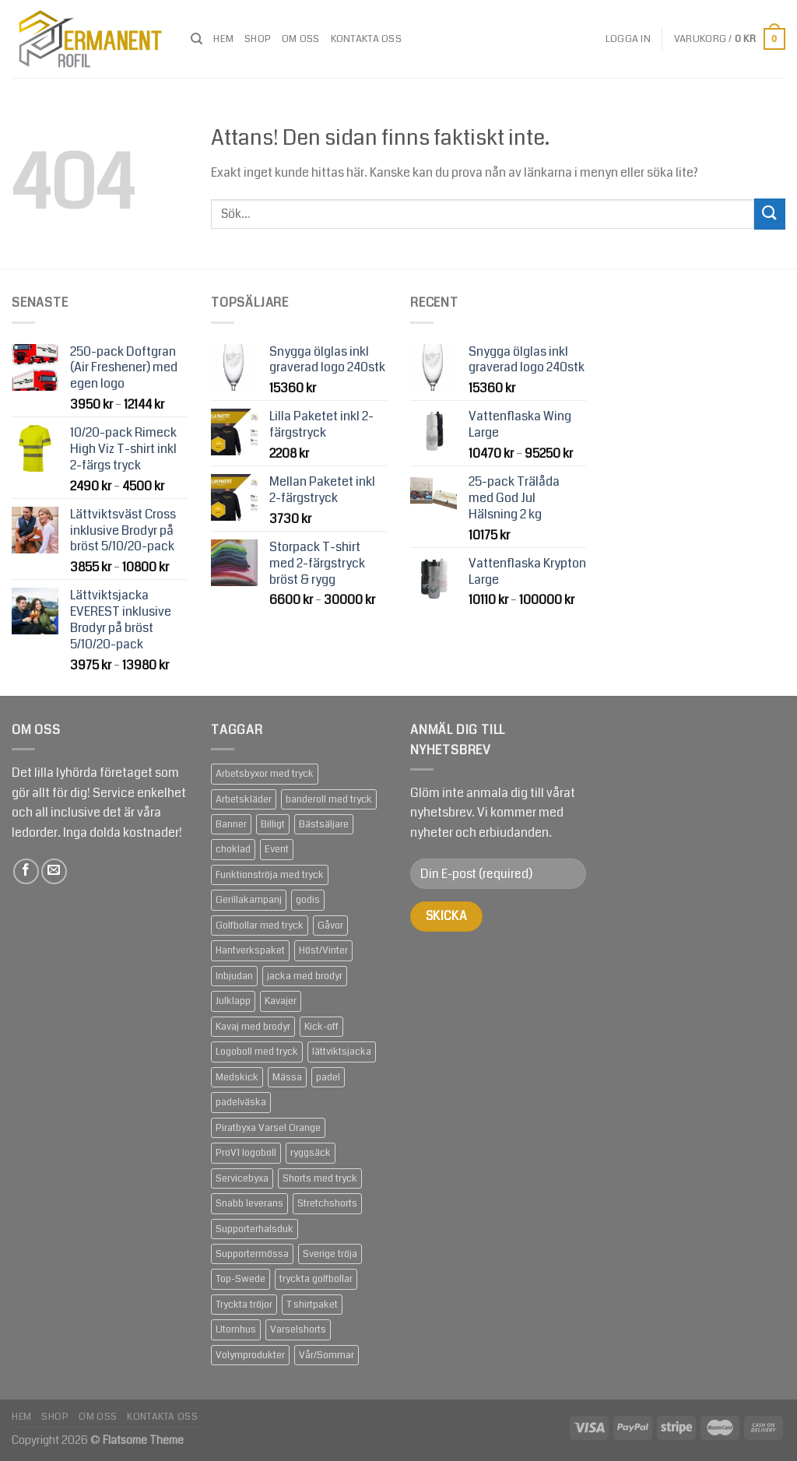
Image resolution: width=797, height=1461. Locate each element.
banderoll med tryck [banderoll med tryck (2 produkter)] (329, 799)
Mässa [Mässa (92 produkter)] (287, 1077)
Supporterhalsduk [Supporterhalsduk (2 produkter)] (254, 1229)
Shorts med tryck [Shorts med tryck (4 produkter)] (320, 1178)
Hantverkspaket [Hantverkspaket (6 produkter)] (250, 950)
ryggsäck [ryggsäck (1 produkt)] (310, 1153)
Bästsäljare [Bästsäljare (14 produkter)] (324, 824)
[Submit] (769, 213)
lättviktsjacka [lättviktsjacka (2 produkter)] (341, 1052)
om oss (301, 39)
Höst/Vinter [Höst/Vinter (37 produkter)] (323, 950)
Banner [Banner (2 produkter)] (231, 824)
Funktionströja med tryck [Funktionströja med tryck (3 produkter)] (270, 875)
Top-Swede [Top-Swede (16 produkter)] (240, 1279)
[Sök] (196, 39)
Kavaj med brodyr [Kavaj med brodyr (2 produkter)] (253, 1027)
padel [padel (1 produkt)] (328, 1077)
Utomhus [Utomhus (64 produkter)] (236, 1329)
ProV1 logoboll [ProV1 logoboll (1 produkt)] (246, 1153)
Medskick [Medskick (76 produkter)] (237, 1077)
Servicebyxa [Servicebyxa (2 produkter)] (242, 1178)
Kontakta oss (366, 39)
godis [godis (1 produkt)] (308, 900)
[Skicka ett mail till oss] (54, 871)
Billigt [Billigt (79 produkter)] (273, 824)
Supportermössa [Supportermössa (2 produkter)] (252, 1254)
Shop (257, 39)
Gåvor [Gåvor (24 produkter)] (330, 925)
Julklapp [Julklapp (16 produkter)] (233, 1001)
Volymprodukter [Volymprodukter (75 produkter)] (250, 1355)
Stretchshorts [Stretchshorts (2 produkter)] (327, 1203)
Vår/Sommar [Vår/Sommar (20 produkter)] (326, 1355)
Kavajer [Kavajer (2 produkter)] (281, 1001)
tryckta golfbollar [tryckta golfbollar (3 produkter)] (316, 1279)
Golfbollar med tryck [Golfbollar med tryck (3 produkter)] (260, 925)
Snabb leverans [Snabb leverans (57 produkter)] (249, 1203)
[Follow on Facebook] (26, 871)
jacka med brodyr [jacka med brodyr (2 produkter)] (304, 976)
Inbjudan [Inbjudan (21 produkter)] (234, 976)
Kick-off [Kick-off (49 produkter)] (321, 1027)
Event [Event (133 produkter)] (277, 849)
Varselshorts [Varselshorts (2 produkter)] (298, 1329)
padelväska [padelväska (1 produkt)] (241, 1102)
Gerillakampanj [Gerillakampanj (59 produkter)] (249, 900)
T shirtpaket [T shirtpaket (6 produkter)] (312, 1305)
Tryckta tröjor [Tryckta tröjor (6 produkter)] (244, 1305)
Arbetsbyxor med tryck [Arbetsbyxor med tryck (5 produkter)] (265, 774)
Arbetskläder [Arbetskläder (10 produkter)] (244, 799)
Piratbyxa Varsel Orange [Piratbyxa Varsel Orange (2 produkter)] (268, 1128)
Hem (223, 39)
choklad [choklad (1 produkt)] (233, 849)
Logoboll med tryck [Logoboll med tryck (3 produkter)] (257, 1052)
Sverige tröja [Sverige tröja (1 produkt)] (330, 1254)
